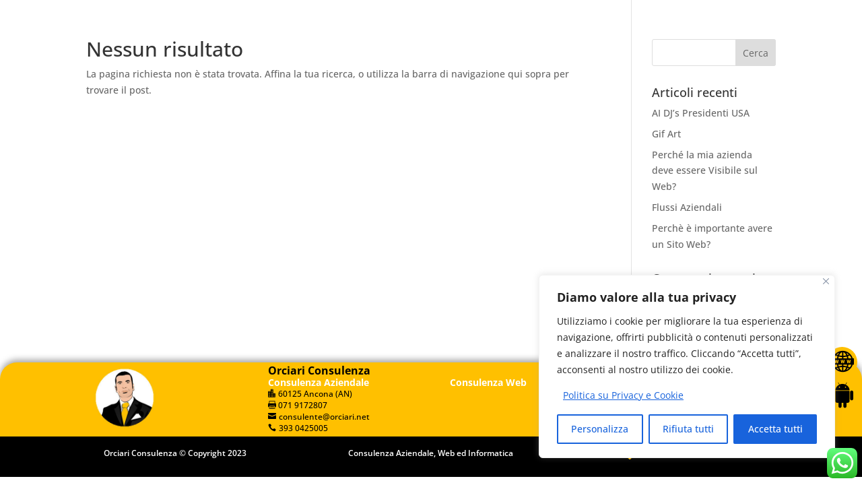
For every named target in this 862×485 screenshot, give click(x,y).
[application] (704, 11)
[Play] (642, 11)
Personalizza (599, 428)
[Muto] (733, 12)
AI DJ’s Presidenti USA (701, 112)
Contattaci (638, 79)
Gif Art (666, 133)
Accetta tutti (775, 428)
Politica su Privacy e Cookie (623, 395)
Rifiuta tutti (688, 428)
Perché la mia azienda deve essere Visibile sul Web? (705, 170)
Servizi (426, 79)
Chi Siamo (357, 79)
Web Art (716, 79)
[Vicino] (826, 281)
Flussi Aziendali (687, 207)
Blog (480, 79)
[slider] (670, 11)
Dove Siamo (549, 79)
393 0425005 (201, 11)
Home (293, 79)
